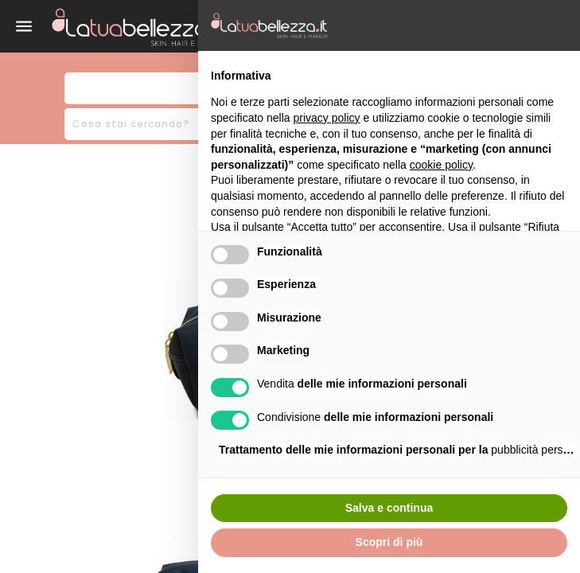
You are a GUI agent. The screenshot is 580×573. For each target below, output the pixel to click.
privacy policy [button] (327, 117)
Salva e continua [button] (389, 507)
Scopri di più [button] (389, 542)
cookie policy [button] (441, 164)
